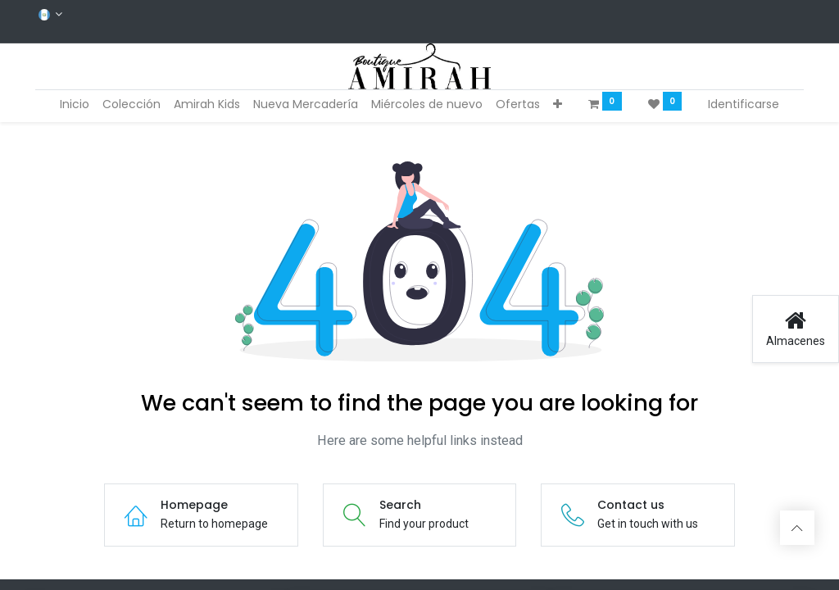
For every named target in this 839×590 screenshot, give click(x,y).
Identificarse (743, 104)
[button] (557, 105)
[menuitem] (74, 105)
